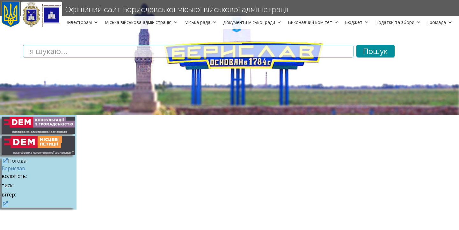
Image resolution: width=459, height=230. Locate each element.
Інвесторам (82, 22)
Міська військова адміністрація (141, 22)
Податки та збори (398, 22)
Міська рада (200, 22)
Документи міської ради (252, 22)
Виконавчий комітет (313, 22)
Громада (439, 22)
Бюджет (357, 22)
